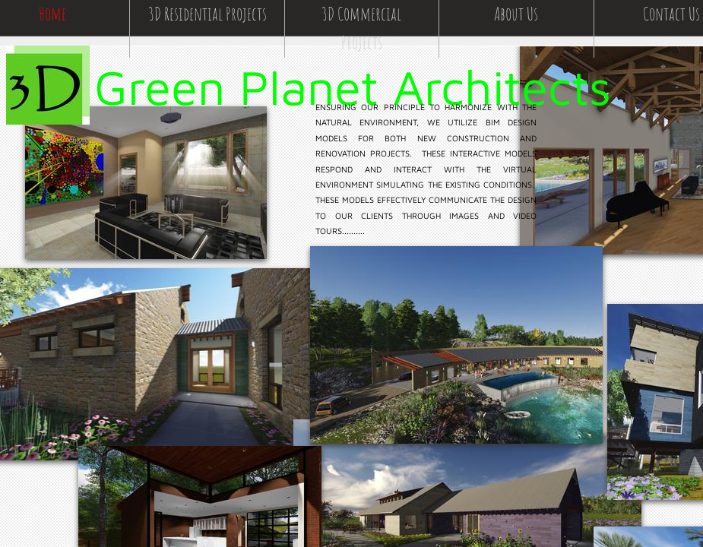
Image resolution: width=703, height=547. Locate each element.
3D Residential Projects (207, 13)
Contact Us (671, 13)
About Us (516, 13)
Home (52, 13)
